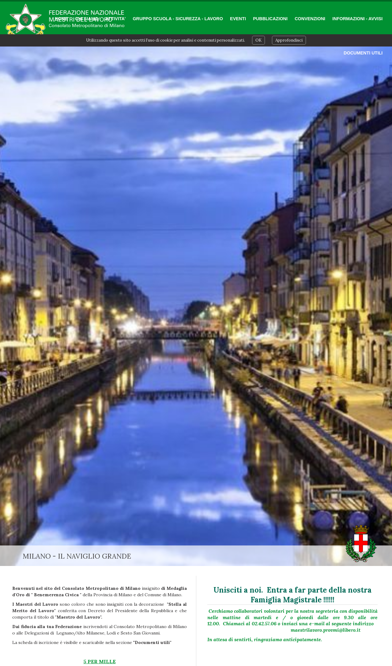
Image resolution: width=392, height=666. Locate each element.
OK (258, 40)
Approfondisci (289, 40)
